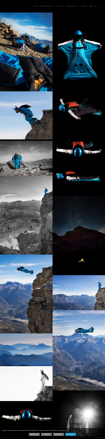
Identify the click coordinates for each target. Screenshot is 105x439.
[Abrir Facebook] (100, 6)
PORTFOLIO (46, 6)
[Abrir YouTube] (102, 6)
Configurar (46, 434)
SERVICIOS (71, 6)
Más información (34, 434)
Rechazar (58, 434)
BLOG (83, 6)
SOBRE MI (59, 6)
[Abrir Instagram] (98, 6)
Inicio (36, 6)
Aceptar (70, 434)
